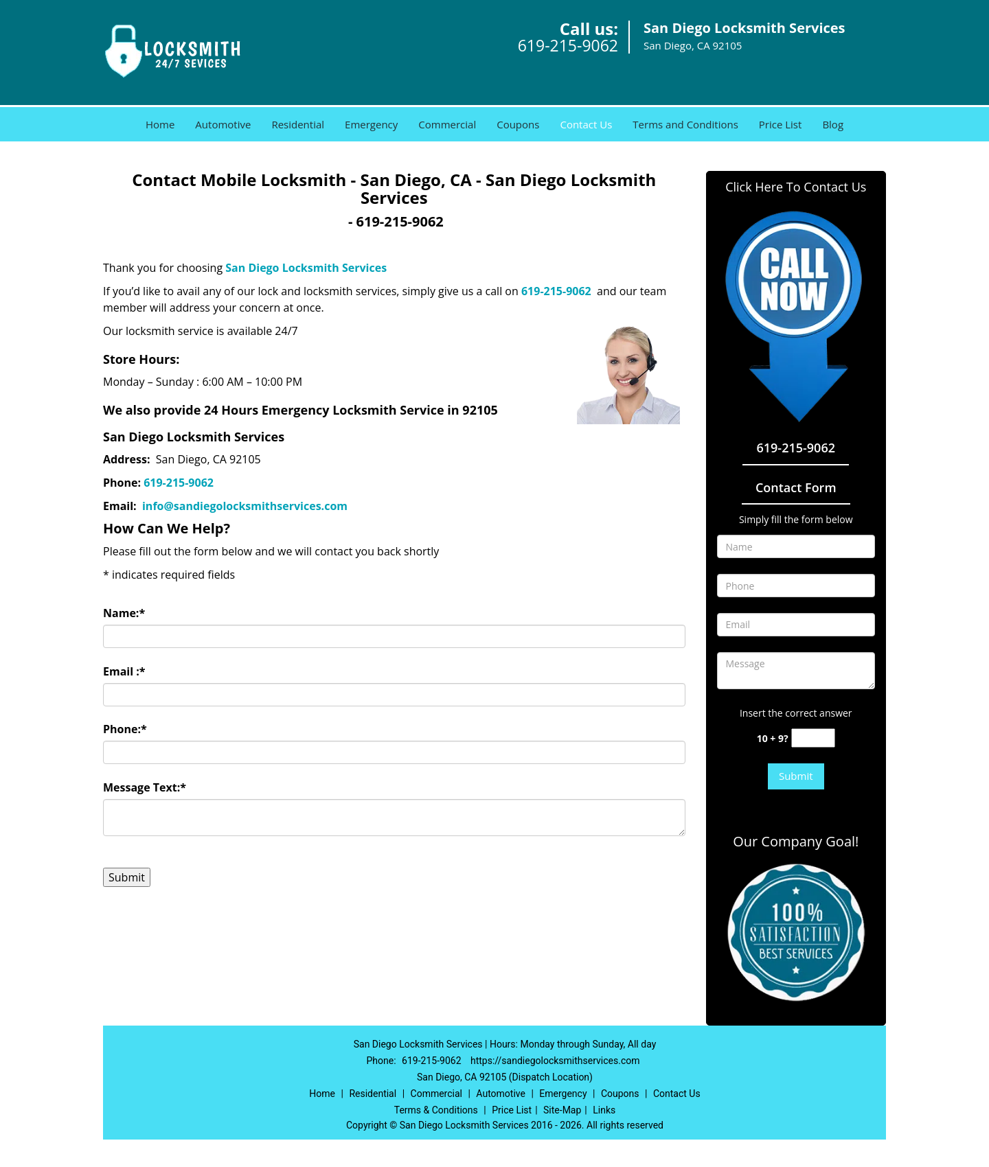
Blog (832, 124)
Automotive (223, 124)
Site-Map (562, 1110)
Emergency (371, 124)
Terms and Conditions (685, 124)
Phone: (125, 729)
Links (604, 1110)
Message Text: (144, 787)
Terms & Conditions (436, 1110)
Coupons (518, 124)
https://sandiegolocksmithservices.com (554, 1060)
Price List (780, 124)
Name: (124, 613)
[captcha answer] (813, 738)
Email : (124, 671)
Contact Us (586, 124)
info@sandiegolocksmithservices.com (246, 505)
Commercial (447, 124)
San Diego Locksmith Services (306, 267)
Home (160, 124)
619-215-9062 (568, 45)
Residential (297, 124)
